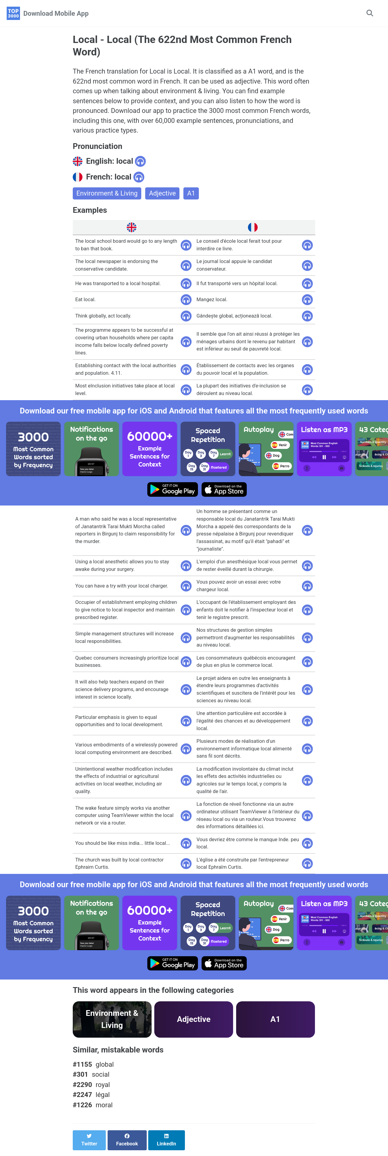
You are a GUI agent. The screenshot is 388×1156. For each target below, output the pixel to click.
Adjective (163, 195)
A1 (193, 195)
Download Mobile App (56, 13)
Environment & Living (107, 195)
